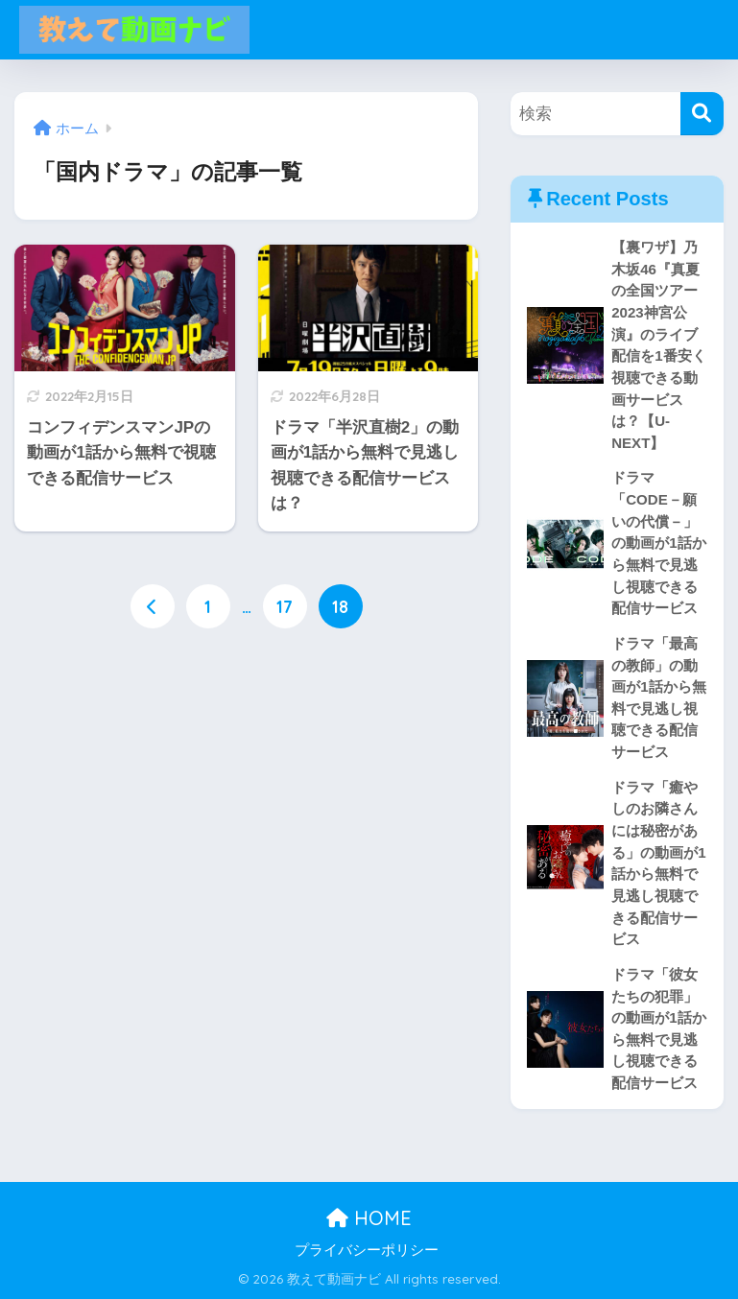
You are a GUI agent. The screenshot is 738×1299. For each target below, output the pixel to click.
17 (284, 606)
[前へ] (153, 606)
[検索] (702, 113)
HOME (369, 1218)
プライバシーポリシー (367, 1250)
